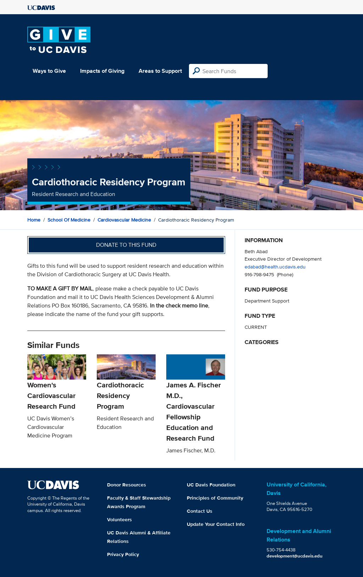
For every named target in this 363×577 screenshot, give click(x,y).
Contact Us (199, 511)
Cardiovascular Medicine (124, 219)
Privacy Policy (123, 554)
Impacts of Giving (102, 71)
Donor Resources (126, 484)
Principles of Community (215, 497)
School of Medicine (69, 219)
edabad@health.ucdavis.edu (275, 266)
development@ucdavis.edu (295, 555)
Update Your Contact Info (216, 524)
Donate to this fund (126, 245)
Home (33, 219)
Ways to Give (49, 71)
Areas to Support (160, 71)
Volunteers (119, 519)
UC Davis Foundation (211, 484)
